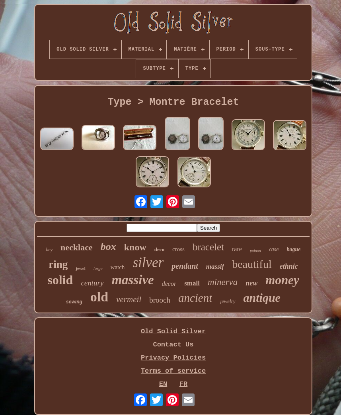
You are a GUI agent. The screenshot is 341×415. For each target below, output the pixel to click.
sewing (74, 302)
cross (178, 249)
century (92, 283)
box (108, 246)
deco (159, 249)
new (251, 283)
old (99, 296)
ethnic (289, 266)
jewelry (227, 301)
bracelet (208, 247)
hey (49, 249)
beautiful (252, 264)
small (192, 283)
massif (215, 266)
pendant (184, 266)
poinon (255, 250)
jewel (80, 268)
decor (169, 283)
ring (58, 264)
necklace (76, 247)
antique (262, 297)
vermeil (128, 299)
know (135, 247)
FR (183, 384)
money (282, 280)
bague (294, 249)
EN (163, 384)
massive (132, 280)
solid (60, 280)
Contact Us (173, 344)
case (274, 249)
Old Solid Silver (173, 331)
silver (148, 262)
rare (237, 249)
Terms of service (173, 371)
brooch (159, 300)
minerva (223, 282)
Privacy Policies (173, 358)
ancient (195, 297)
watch (118, 267)
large (98, 268)
